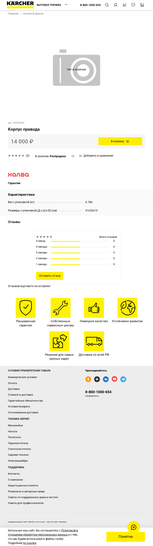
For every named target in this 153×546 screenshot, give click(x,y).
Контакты (14, 473)
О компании (15, 479)
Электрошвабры (18, 460)
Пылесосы (14, 437)
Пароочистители (18, 443)
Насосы (12, 431)
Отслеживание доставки (23, 412)
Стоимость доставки (20, 394)
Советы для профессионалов (25, 503)
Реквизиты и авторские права (26, 491)
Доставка (14, 388)
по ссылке (29, 543)
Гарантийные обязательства (25, 400)
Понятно (126, 537)
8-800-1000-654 (98, 392)
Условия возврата (19, 406)
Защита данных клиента (23, 485)
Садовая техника (18, 454)
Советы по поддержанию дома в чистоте (33, 497)
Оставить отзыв (49, 275)
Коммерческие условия (22, 377)
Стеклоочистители (19, 448)
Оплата (12, 383)
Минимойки (15, 425)
